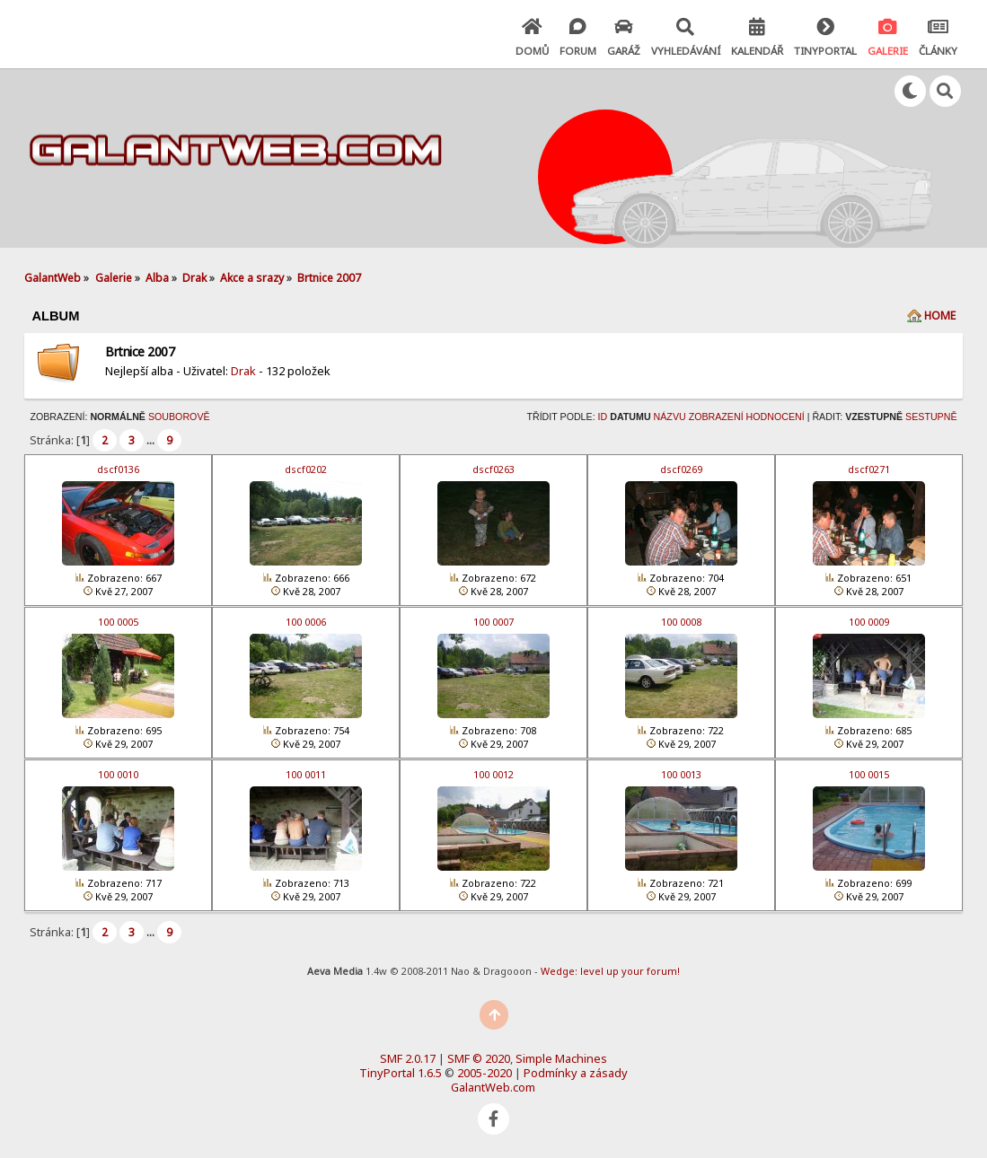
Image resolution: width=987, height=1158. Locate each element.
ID (603, 416)
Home (940, 315)
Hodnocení (775, 416)
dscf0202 (306, 469)
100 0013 (681, 774)
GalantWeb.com (493, 1087)
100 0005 (118, 621)
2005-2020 (484, 1073)
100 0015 (869, 774)
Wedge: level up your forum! (610, 971)
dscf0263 (493, 469)
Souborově (179, 416)
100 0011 (306, 774)
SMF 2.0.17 (408, 1058)
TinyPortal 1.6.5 (400, 1073)
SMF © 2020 (478, 1058)
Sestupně (930, 416)
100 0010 (118, 774)
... (151, 440)
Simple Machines (561, 1058)
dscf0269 (681, 469)
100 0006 (306, 621)
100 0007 (493, 621)
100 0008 (681, 621)
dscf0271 (869, 469)
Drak (243, 371)
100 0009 (869, 621)
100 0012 (493, 774)
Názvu (670, 416)
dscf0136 (118, 469)
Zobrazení (716, 416)
